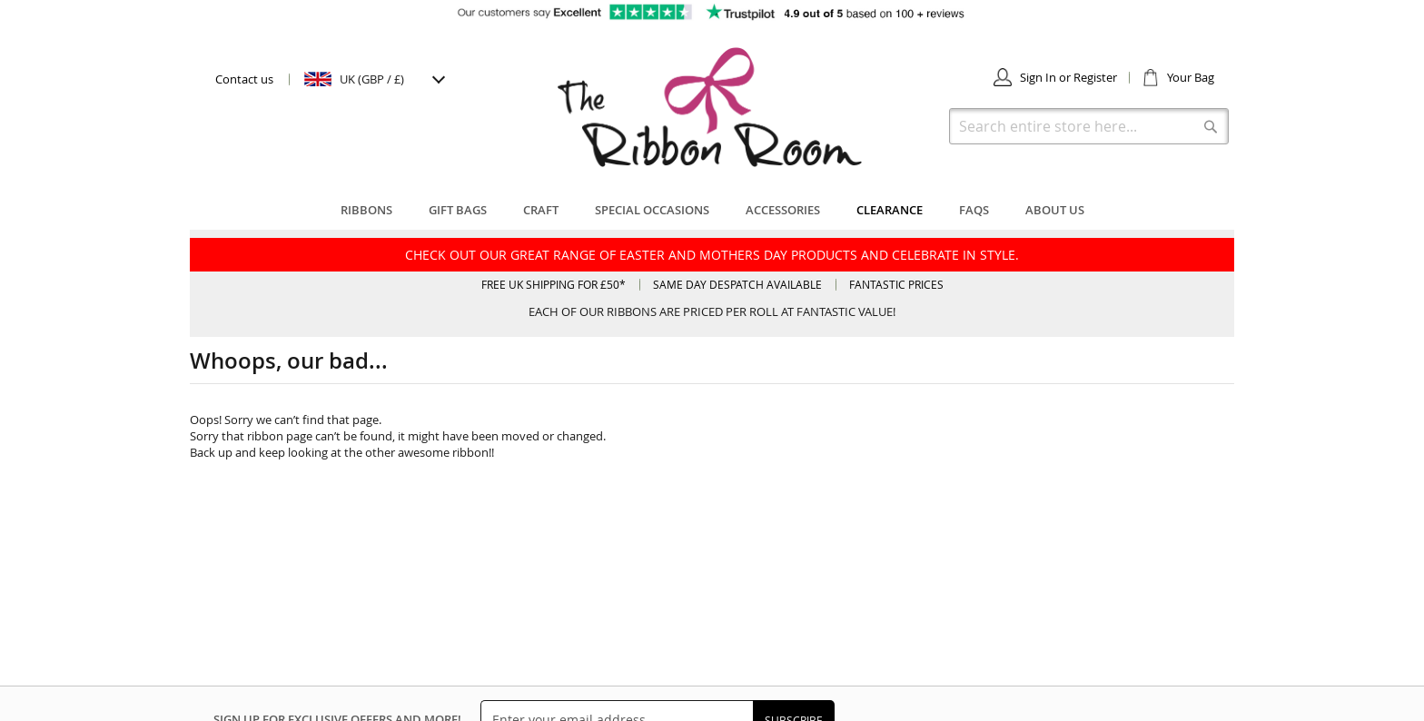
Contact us (244, 79)
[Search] (1210, 126)
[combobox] (1089, 126)
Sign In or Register (1068, 77)
